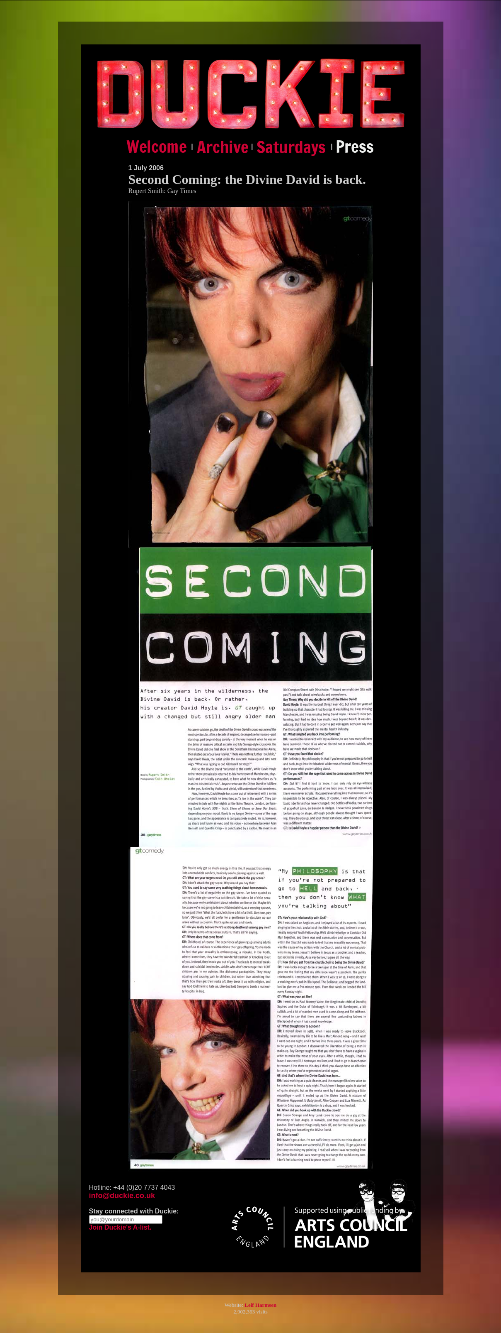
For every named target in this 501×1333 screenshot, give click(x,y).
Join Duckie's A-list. (120, 1227)
